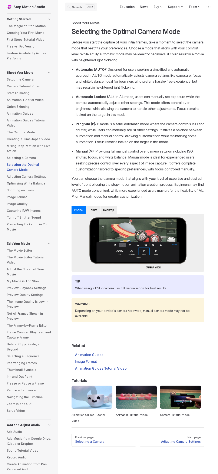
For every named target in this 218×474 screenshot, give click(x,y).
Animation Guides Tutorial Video (101, 368)
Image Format (86, 361)
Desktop (108, 210)
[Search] (81, 7)
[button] (29, 19)
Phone (78, 210)
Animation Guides (89, 355)
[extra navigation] (208, 7)
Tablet (93, 210)
